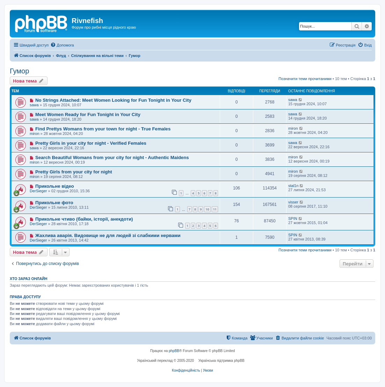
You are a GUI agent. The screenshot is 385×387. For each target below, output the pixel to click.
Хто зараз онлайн (28, 279)
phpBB (174, 351)
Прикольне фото (54, 202)
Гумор (19, 71)
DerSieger (38, 191)
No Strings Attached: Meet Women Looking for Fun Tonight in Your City (113, 100)
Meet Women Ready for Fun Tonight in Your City (87, 114)
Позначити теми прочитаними (305, 79)
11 (215, 209)
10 (207, 209)
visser (293, 202)
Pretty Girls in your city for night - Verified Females (90, 143)
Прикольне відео (54, 186)
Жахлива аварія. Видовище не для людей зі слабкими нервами (108, 235)
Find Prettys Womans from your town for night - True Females (102, 128)
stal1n (293, 186)
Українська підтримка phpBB (221, 361)
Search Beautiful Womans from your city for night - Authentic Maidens (112, 157)
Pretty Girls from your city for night (73, 171)
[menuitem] (62, 45)
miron (34, 133)
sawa (34, 105)
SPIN (292, 218)
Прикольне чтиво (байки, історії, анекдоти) (84, 219)
